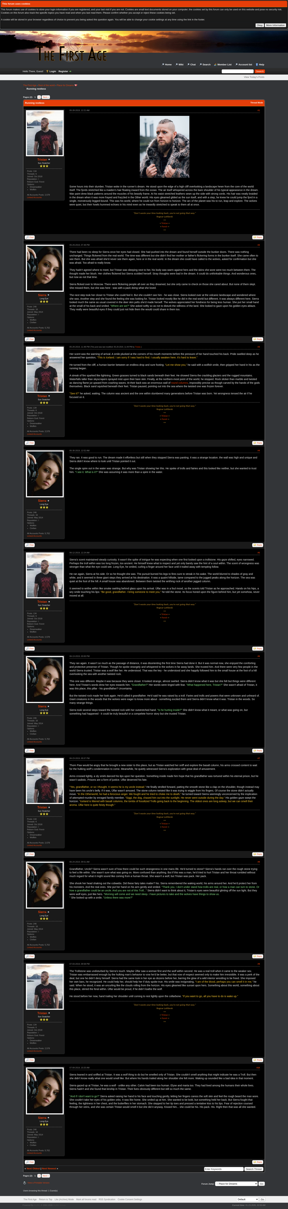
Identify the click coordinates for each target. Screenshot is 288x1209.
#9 (259, 964)
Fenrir (165, 226)
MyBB (37, 1205)
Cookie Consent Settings (130, 1199)
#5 (259, 553)
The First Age (29, 85)
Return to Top (45, 1199)
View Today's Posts (254, 77)
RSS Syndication (107, 1199)
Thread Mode (256, 103)
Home (168, 64)
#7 (259, 758)
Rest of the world (46, 85)
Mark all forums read (86, 1199)
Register (63, 71)
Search (206, 64)
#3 (259, 347)
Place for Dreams (65, 85)
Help (261, 64)
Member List (224, 64)
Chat (193, 64)
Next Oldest (33, 1168)
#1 (259, 110)
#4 (259, 450)
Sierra (42, 295)
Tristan (42, 159)
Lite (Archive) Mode (64, 1199)
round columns (179, 382)
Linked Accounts (34, 197)
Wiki (181, 64)
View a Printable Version (38, 1183)
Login (53, 71)
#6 (259, 656)
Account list (245, 64)
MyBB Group (59, 1205)
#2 (259, 245)
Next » (46, 97)
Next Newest (49, 1168)
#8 (259, 862)
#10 (258, 1068)
